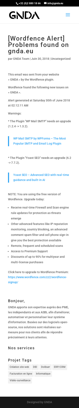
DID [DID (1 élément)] (35, 366)
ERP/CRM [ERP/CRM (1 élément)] (60, 366)
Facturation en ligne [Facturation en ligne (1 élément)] (21, 373)
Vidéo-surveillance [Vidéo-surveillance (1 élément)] (20, 380)
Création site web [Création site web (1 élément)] (19, 366)
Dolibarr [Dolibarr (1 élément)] (45, 366)
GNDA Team (21, 58)
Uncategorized (61, 58)
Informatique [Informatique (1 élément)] (43, 373)
